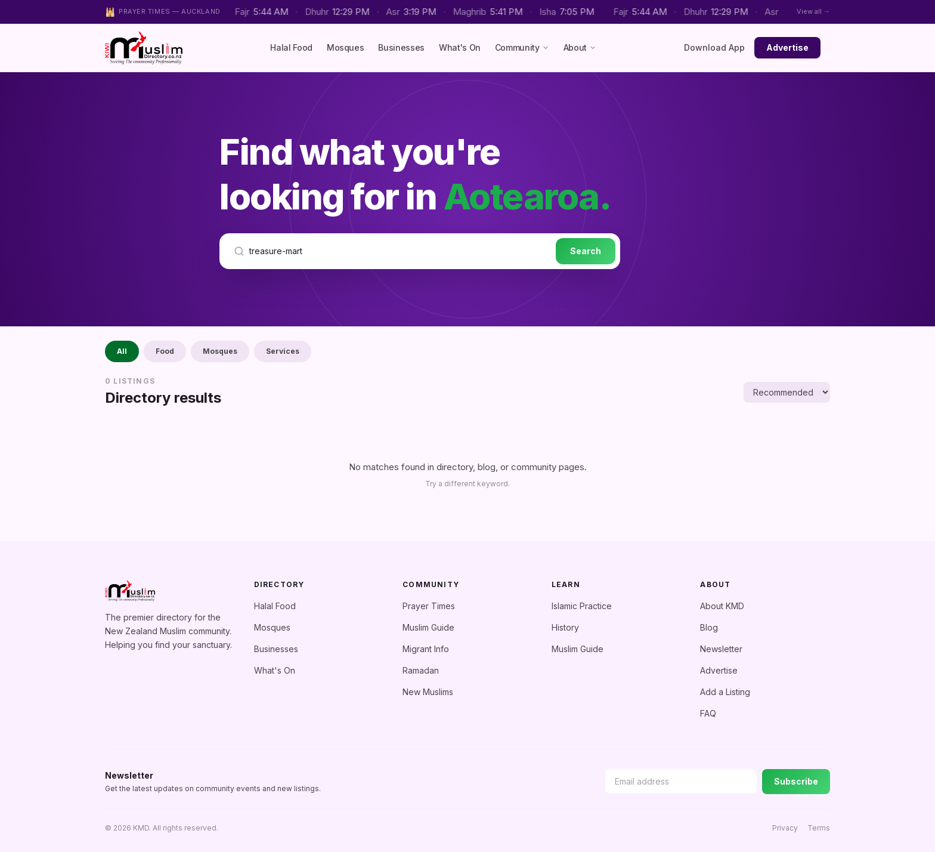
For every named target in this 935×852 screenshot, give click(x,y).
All (122, 351)
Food (165, 351)
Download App (714, 47)
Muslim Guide (428, 627)
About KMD (722, 606)
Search (585, 251)
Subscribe (796, 781)
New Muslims (428, 692)
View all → (813, 11)
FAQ (708, 713)
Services (282, 351)
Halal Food (291, 47)
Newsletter (721, 649)
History (565, 627)
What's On (460, 47)
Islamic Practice (582, 606)
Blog (709, 627)
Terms (818, 827)
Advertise (787, 47)
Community (522, 47)
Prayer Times (429, 606)
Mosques (345, 47)
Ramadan (421, 670)
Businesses (401, 47)
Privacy (785, 827)
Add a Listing (725, 692)
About (580, 47)
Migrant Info (426, 649)
